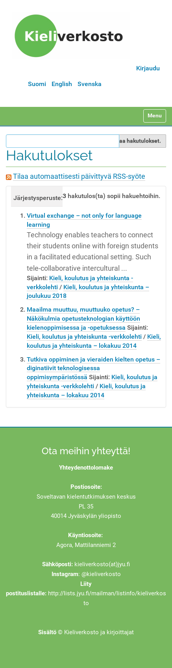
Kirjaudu (148, 68)
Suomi (37, 84)
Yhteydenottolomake (86, 467)
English (62, 84)
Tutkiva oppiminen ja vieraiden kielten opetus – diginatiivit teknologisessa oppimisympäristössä (93, 368)
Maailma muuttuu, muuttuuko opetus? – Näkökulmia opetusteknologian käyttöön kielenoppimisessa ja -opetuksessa (83, 318)
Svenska (90, 84)
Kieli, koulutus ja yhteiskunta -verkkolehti (84, 336)
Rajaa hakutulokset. (136, 141)
